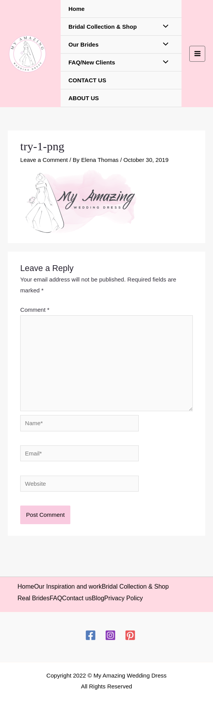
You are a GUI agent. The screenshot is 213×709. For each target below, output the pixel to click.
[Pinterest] (130, 635)
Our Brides (83, 44)
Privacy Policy (123, 598)
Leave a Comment (44, 159)
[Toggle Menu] (164, 26)
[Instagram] (110, 635)
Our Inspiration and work (68, 586)
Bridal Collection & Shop (102, 26)
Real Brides (33, 598)
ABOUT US (83, 98)
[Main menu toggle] (197, 54)
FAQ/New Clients (91, 62)
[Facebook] (90, 635)
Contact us (77, 598)
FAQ (56, 598)
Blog (98, 598)
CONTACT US (87, 80)
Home (76, 8)
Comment (34, 309)
